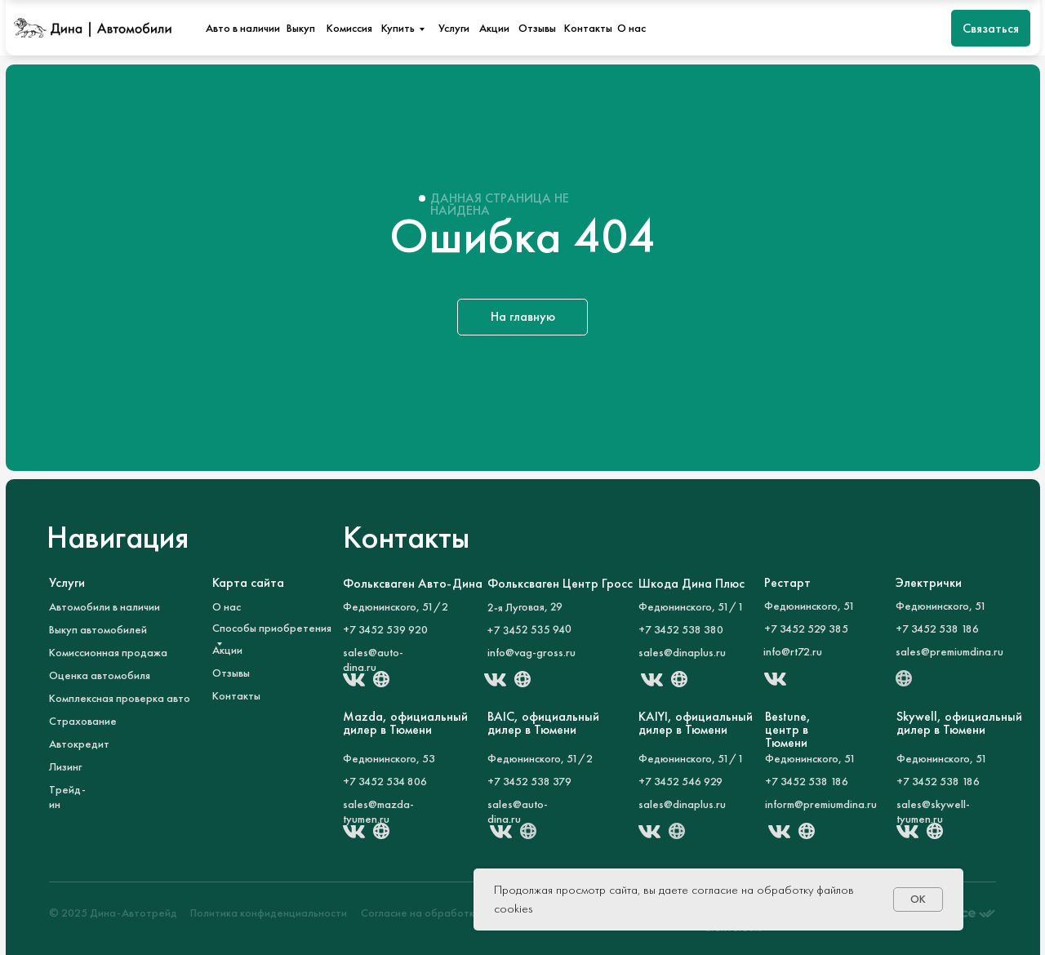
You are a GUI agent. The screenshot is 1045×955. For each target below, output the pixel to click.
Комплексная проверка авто (119, 698)
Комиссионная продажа (108, 652)
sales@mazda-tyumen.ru (378, 811)
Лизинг (65, 766)
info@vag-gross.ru (531, 652)
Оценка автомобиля (99, 675)
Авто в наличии (243, 27)
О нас (631, 27)
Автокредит (79, 743)
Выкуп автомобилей (98, 629)
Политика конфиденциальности (268, 912)
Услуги (453, 27)
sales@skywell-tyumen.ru (933, 811)
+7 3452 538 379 (529, 781)
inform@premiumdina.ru (821, 804)
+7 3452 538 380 (680, 629)
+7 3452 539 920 (385, 629)
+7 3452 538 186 (938, 781)
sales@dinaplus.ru (682, 652)
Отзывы (537, 27)
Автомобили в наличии (104, 606)
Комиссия (349, 27)
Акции (494, 27)
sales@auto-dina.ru (373, 659)
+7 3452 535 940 (529, 629)
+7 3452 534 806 (385, 781)
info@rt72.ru (792, 651)
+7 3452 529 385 (806, 628)
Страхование (83, 720)
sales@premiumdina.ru (949, 651)
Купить (398, 27)
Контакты (588, 27)
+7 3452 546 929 (680, 781)
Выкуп (301, 27)
